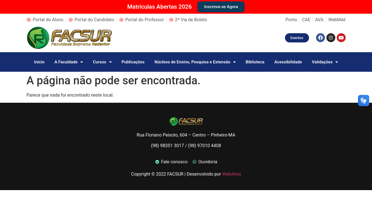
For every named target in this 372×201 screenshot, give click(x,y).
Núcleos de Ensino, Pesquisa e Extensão (195, 62)
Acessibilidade (288, 61)
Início (39, 61)
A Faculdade (68, 62)
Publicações (132, 61)
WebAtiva (231, 174)
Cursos (102, 62)
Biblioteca (254, 61)
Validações (325, 62)
